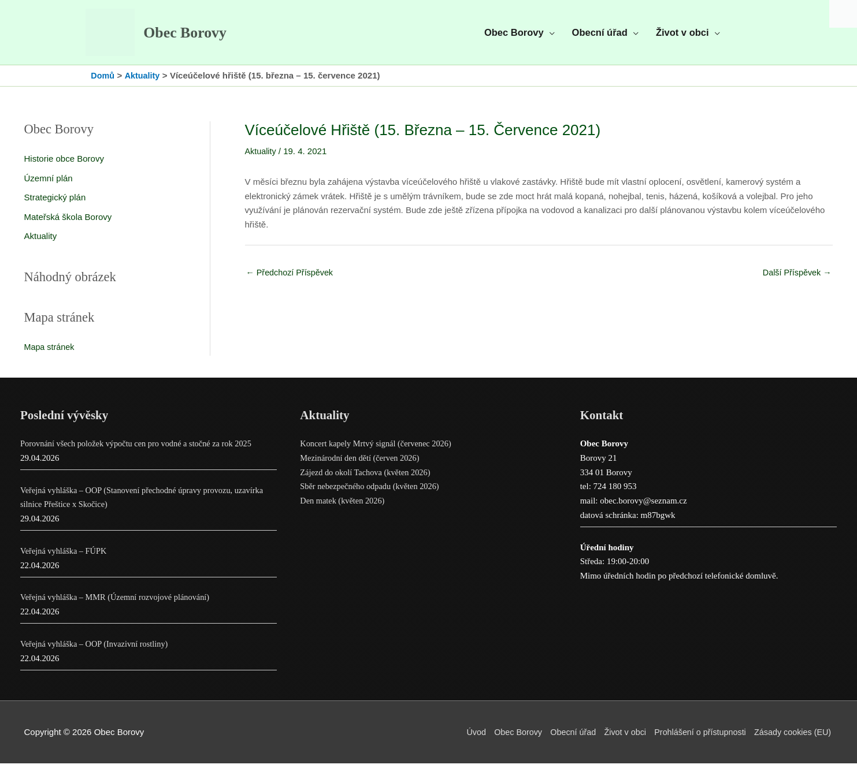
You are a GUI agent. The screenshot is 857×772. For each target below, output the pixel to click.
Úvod (461, 740)
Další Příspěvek (795, 281)
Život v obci (617, 740)
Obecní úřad (563, 740)
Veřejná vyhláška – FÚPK (65, 559)
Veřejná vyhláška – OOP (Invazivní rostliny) (97, 652)
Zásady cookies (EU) (792, 740)
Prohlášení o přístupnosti (696, 740)
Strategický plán (55, 206)
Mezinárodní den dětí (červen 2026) (362, 466)
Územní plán (48, 186)
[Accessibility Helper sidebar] (843, 14)
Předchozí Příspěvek (291, 281)
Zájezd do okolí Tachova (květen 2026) (368, 481)
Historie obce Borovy (64, 166)
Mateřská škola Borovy (68, 225)
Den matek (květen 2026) (344, 509)
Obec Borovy (195, 37)
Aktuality (40, 244)
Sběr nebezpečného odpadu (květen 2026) (373, 494)
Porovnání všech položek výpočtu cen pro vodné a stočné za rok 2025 (141, 452)
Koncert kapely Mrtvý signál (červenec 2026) (379, 452)
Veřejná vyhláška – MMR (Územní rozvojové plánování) (119, 605)
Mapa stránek (50, 355)
